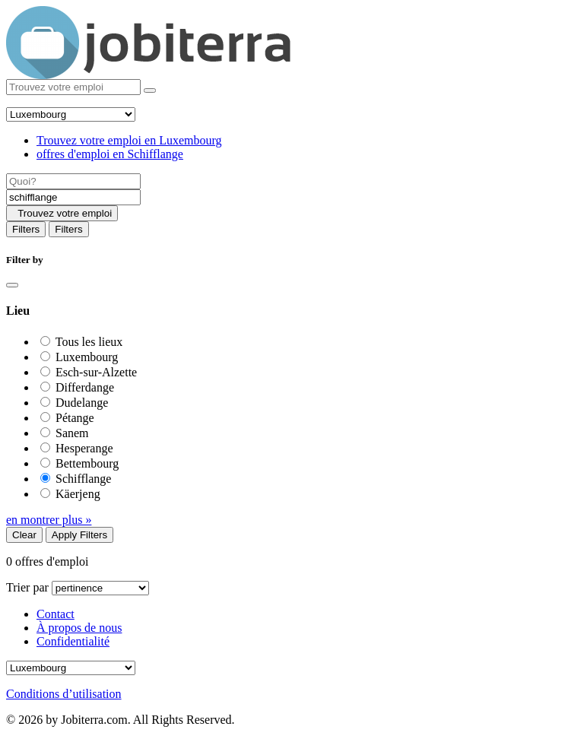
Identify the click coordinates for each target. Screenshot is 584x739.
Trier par (27, 587)
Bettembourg (87, 463)
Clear (24, 535)
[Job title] (73, 181)
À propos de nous (79, 627)
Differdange (85, 387)
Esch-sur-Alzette (96, 372)
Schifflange (83, 478)
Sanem (72, 433)
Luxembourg (87, 356)
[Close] (12, 285)
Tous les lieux (89, 341)
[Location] (73, 197)
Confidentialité (73, 641)
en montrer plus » (48, 519)
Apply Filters (79, 535)
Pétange (75, 417)
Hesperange (84, 448)
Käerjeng (78, 493)
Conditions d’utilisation (64, 693)
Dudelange (82, 402)
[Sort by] (100, 588)
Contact (55, 613)
